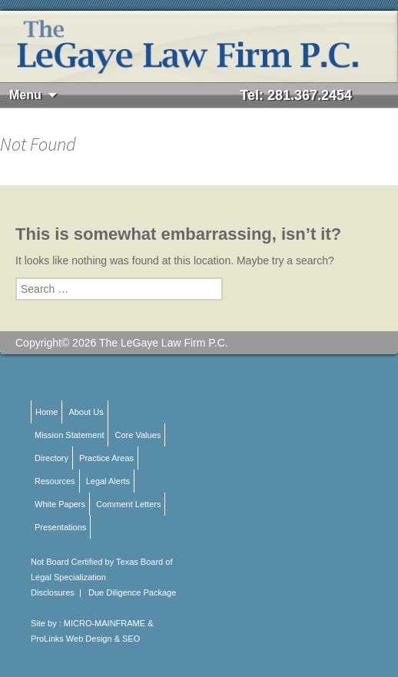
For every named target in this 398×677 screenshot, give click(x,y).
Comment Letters (128, 504)
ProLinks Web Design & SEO (85, 638)
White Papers (60, 504)
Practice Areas (106, 458)
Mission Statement (69, 435)
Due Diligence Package (132, 592)
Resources (55, 481)
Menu (25, 94)
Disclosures (53, 592)
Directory (51, 458)
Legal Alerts (108, 481)
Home (46, 411)
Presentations (60, 527)
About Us (85, 411)
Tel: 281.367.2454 (296, 95)
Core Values (138, 435)
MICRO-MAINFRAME (104, 623)
